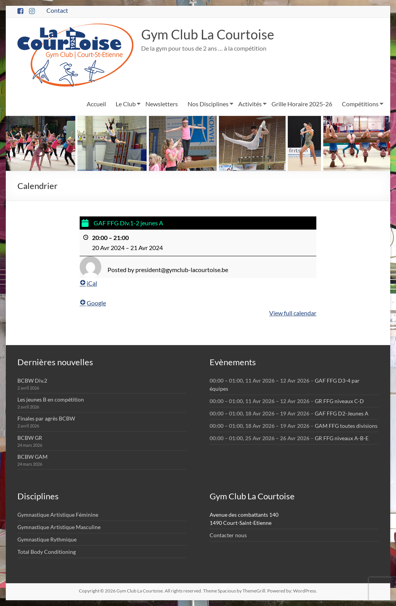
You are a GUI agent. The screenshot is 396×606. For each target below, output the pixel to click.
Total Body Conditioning (46, 551)
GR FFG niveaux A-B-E (342, 438)
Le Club (126, 103)
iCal (88, 283)
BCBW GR (29, 437)
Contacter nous (228, 535)
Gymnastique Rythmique (47, 539)
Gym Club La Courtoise (211, 34)
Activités (250, 103)
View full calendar (292, 312)
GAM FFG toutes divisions (346, 425)
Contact (57, 10)
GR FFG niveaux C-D (339, 401)
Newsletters (161, 103)
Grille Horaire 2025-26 (301, 103)
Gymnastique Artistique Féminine (57, 514)
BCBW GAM (32, 456)
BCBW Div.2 (32, 380)
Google (93, 302)
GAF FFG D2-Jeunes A (342, 413)
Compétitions (360, 103)
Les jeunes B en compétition (50, 399)
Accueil (96, 103)
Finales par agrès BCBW (46, 418)
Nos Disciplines (208, 103)
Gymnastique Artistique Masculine (59, 527)
